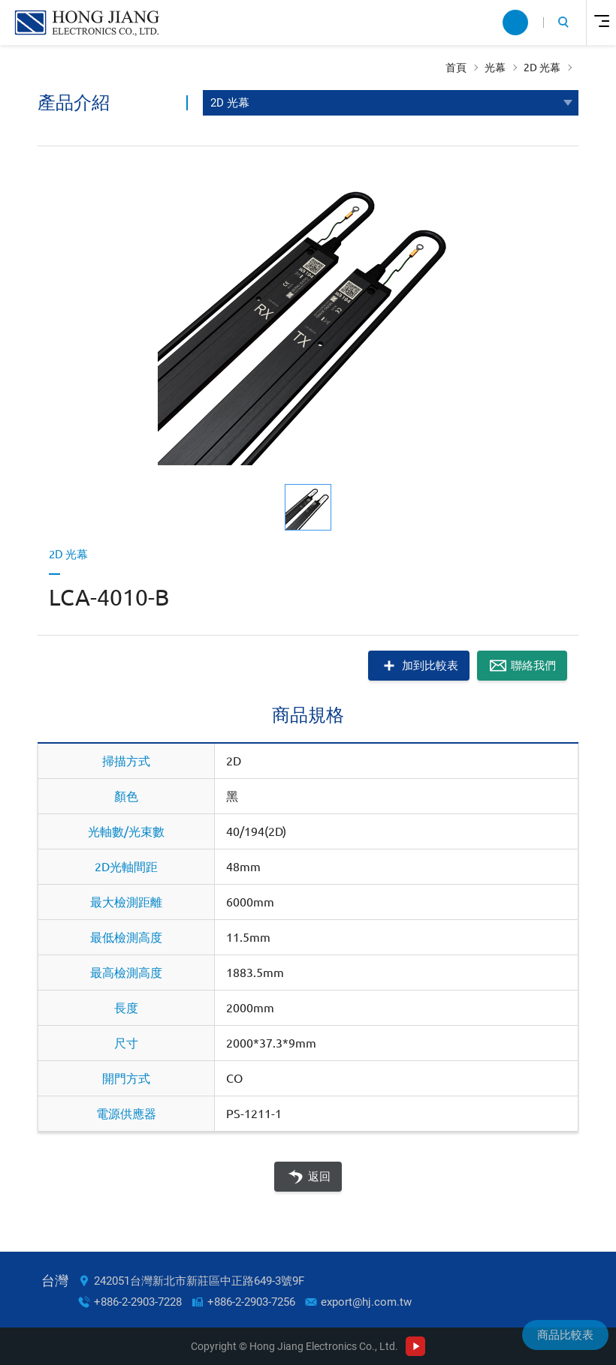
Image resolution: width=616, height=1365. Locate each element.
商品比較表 (565, 1335)
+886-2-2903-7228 (138, 1302)
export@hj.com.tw (366, 1302)
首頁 (456, 68)
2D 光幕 (542, 68)
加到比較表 (430, 665)
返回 (319, 1176)
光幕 (495, 68)
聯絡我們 (533, 665)
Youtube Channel (415, 1346)
